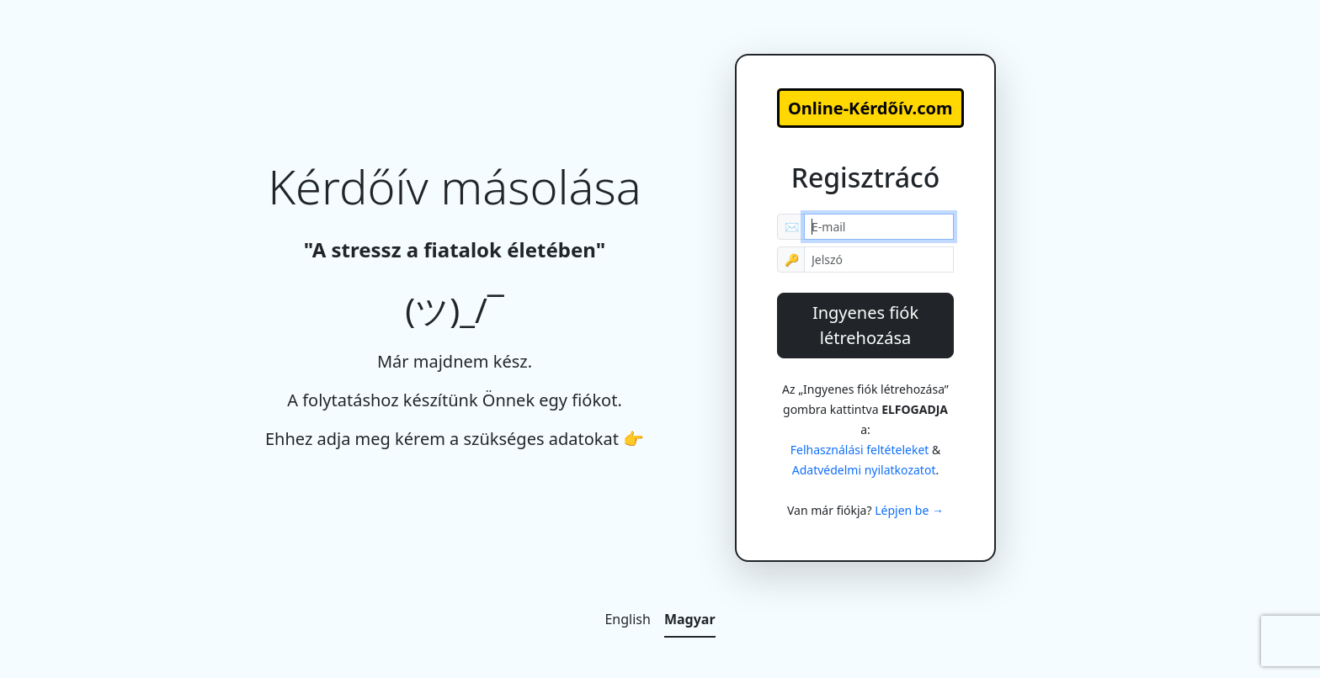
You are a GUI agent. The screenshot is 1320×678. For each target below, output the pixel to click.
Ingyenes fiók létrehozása (865, 325)
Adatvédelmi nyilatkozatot (864, 470)
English (627, 619)
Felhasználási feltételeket (859, 450)
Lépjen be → (909, 510)
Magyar (690, 619)
